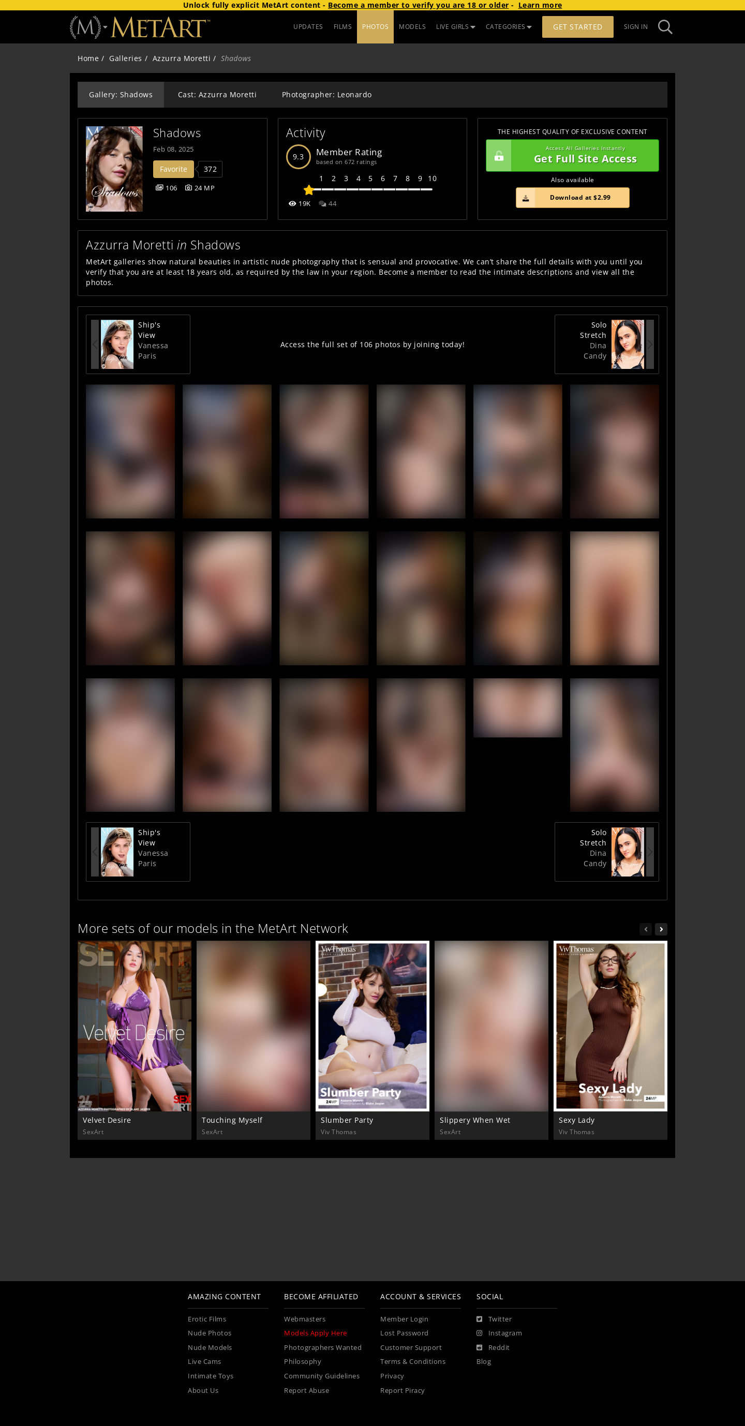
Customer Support (411, 1347)
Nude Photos (210, 1333)
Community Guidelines (322, 1376)
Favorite (173, 169)
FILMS (343, 26)
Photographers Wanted (323, 1347)
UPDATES (308, 26)
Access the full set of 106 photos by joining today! (372, 344)
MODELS (412, 26)
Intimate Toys (211, 1376)
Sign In (636, 26)
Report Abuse (306, 1390)
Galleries (125, 58)
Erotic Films (207, 1319)
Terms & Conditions (412, 1361)
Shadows (177, 133)
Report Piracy (402, 1390)
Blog (483, 1361)
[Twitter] (494, 1319)
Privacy (392, 1376)
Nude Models (210, 1347)
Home (88, 58)
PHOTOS (375, 26)
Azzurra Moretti (182, 58)
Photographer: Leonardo (327, 94)
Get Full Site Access (569, 156)
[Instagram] (499, 1333)
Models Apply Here (315, 1333)
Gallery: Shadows (121, 94)
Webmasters (304, 1319)
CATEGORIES (509, 26)
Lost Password (404, 1333)
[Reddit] (493, 1348)
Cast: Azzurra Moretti (217, 94)
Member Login (404, 1319)
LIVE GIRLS (455, 26)
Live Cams (204, 1361)
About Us (203, 1390)
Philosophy (302, 1361)
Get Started (578, 27)
